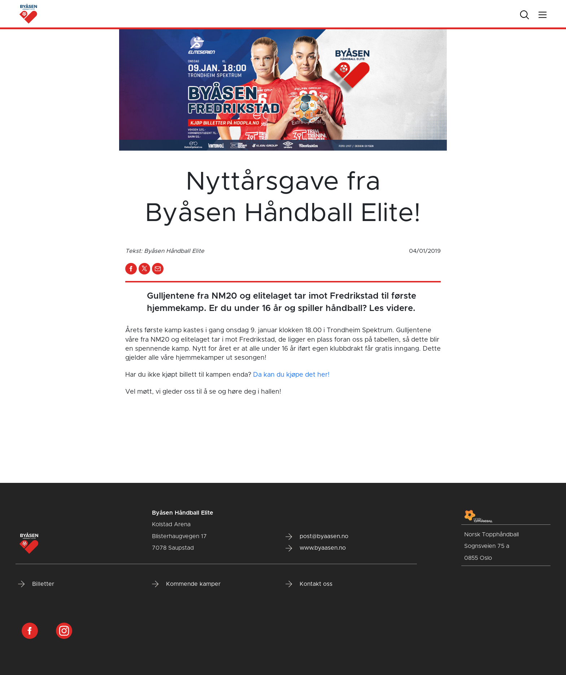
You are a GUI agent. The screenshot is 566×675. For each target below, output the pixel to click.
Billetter (36, 584)
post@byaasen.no (317, 536)
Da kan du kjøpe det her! (291, 375)
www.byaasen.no (316, 548)
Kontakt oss (309, 584)
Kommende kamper (186, 584)
